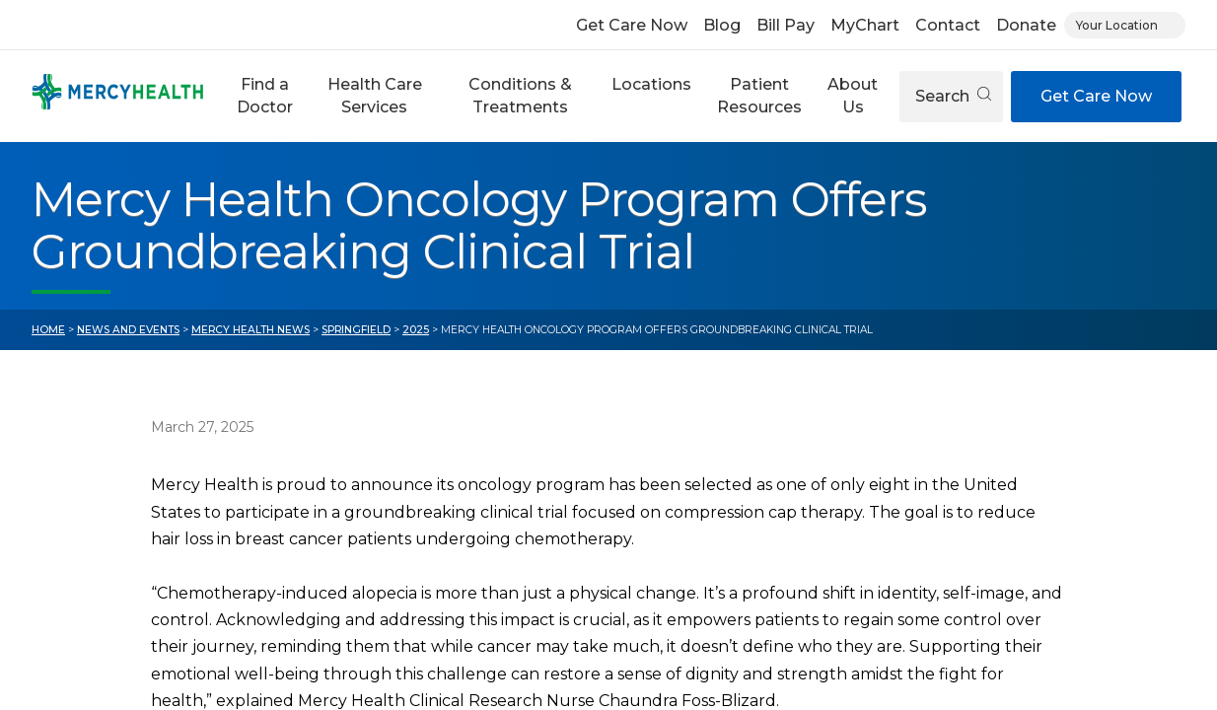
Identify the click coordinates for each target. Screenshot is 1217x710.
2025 (415, 329)
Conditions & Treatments (520, 95)
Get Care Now (631, 25)
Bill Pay (785, 25)
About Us (852, 95)
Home (48, 329)
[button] (265, 96)
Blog (722, 25)
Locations (651, 84)
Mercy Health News (250, 329)
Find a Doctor (265, 95)
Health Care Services (374, 95)
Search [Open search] (953, 96)
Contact (947, 25)
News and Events (128, 329)
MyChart (864, 25)
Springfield (356, 329)
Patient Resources (759, 95)
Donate (1026, 25)
